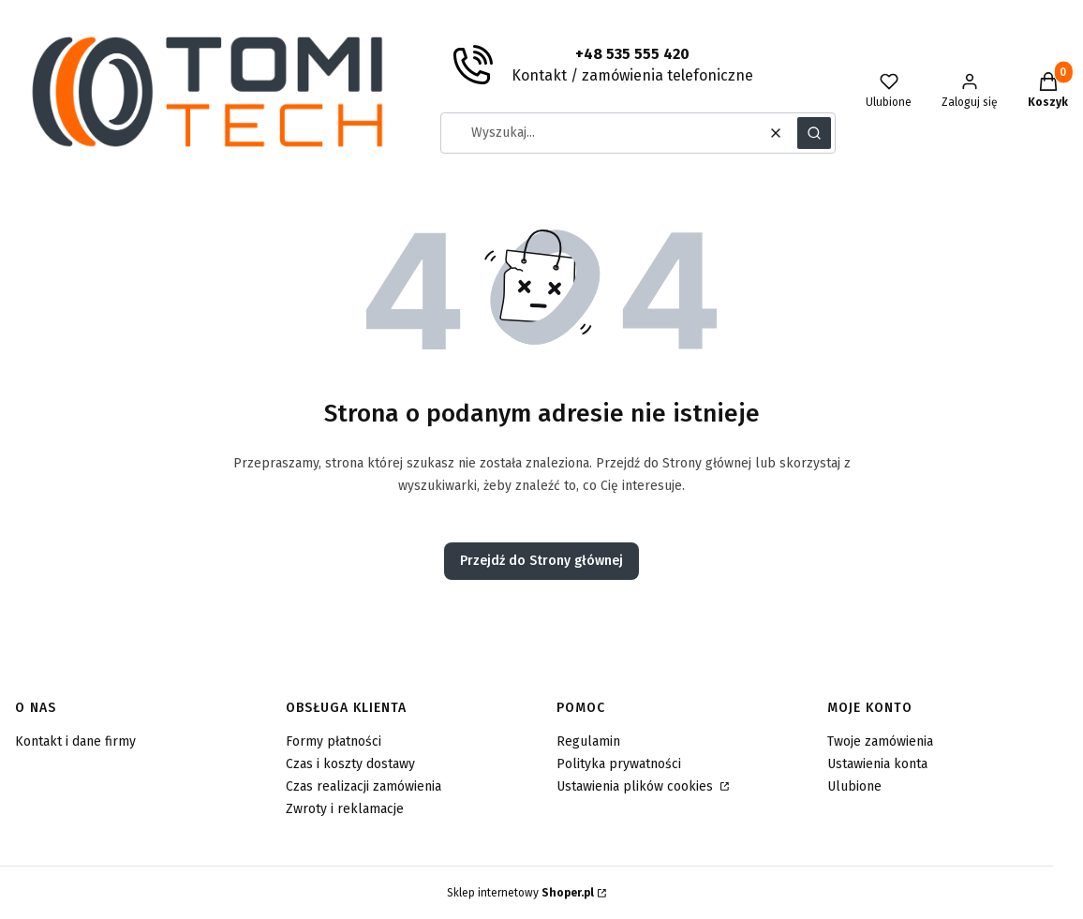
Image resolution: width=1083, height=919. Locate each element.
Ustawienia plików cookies (636, 786)
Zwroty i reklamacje (345, 809)
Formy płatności (333, 741)
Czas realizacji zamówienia (363, 786)
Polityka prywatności (618, 764)
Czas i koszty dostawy (350, 764)
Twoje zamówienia (880, 741)
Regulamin (588, 741)
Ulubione (854, 786)
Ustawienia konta (877, 764)
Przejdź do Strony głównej (541, 561)
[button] (814, 133)
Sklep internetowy (520, 892)
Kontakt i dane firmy (75, 741)
